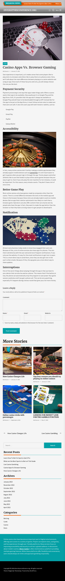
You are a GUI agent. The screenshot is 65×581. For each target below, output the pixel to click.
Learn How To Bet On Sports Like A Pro (35, 4)
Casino (6, 525)
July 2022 (7, 498)
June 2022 (7, 501)
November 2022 (9, 485)
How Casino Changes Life (13, 376)
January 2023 (8, 482)
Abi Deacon (6, 71)
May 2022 (7, 504)
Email (26, 313)
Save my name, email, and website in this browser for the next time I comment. (29, 323)
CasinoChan (34, 173)
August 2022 (8, 495)
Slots (5, 528)
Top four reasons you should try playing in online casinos (47, 377)
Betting (6, 518)
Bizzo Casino (24, 549)
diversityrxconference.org (20, 10)
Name (5, 313)
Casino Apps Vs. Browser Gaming (15, 468)
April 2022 (7, 507)
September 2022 (9, 491)
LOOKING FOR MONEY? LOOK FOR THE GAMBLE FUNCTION (46, 416)
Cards (5, 522)
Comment (6, 297)
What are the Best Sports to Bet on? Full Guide (20, 461)
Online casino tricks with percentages (13, 416)
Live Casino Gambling (11, 464)
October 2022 (8, 488)
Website (47, 313)
